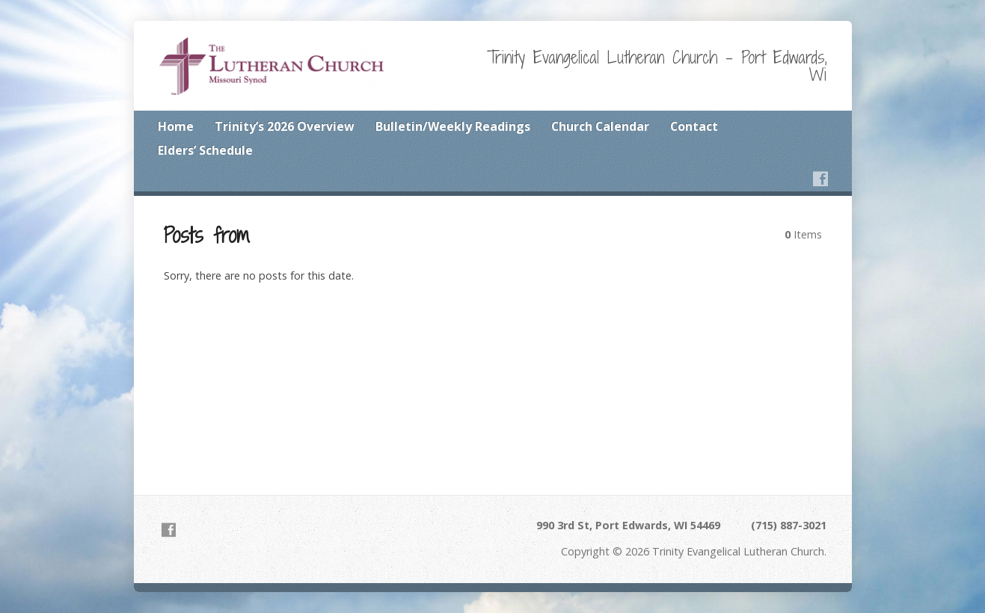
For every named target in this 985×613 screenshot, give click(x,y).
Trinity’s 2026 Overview (285, 126)
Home (176, 126)
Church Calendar (600, 126)
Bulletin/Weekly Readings (452, 126)
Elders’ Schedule (205, 150)
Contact (694, 126)
